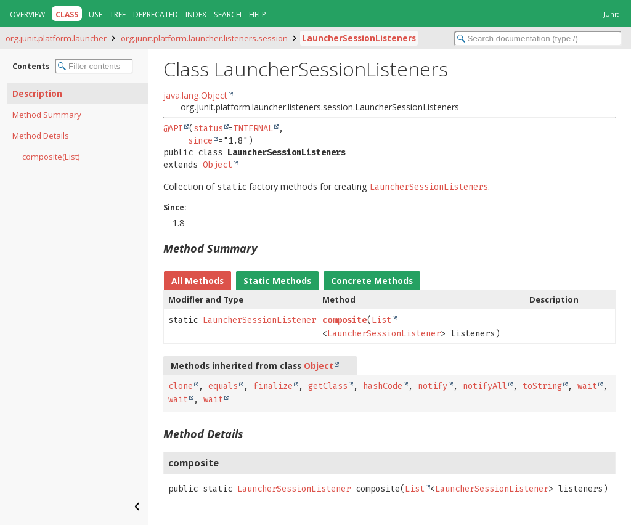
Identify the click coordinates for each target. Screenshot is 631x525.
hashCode (382, 386)
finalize (273, 386)
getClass (328, 386)
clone (180, 386)
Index (195, 14)
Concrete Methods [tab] (372, 281)
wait (587, 386)
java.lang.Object (195, 95)
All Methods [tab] (197, 281)
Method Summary (46, 114)
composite (344, 320)
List (381, 320)
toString (542, 386)
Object (217, 165)
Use (95, 14)
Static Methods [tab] (277, 281)
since (200, 141)
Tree (118, 14)
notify (432, 386)
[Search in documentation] (538, 38)
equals (223, 386)
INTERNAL (253, 128)
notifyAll (485, 386)
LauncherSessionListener (259, 320)
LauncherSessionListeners (359, 38)
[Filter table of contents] (94, 66)
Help (257, 14)
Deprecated (155, 14)
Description (37, 93)
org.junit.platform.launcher (56, 38)
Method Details (40, 135)
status (208, 128)
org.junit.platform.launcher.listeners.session (204, 38)
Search (228, 14)
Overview (27, 14)
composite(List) (51, 156)
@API (173, 128)
